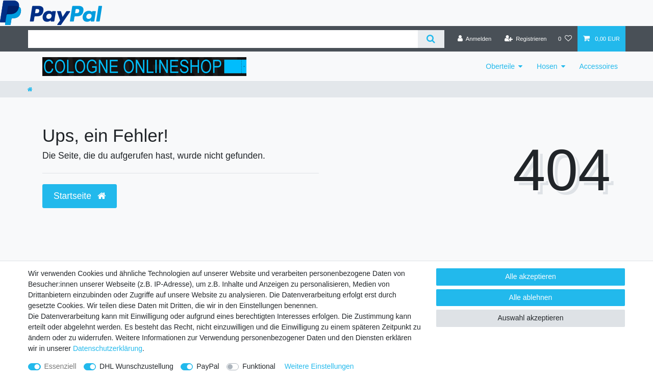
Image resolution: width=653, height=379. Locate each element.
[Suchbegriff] (223, 39)
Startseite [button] (80, 196)
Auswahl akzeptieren (530, 318)
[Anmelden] (474, 39)
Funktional (258, 366)
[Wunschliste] (564, 39)
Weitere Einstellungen (319, 366)
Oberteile (500, 66)
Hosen (547, 66)
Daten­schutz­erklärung (107, 348)
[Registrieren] (525, 39)
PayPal (207, 366)
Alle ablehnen (530, 297)
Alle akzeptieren (530, 276)
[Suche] (431, 39)
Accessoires (599, 66)
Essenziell (60, 366)
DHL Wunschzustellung (136, 366)
